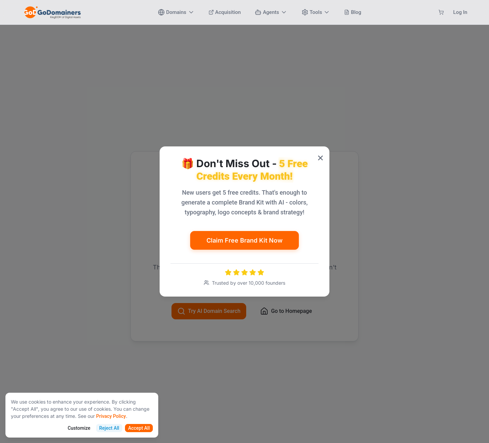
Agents (271, 12)
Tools (316, 12)
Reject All (109, 428)
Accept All (139, 428)
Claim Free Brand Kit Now (244, 240)
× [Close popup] (320, 157)
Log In (460, 12)
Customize (79, 428)
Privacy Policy (111, 416)
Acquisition (225, 12)
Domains (176, 12)
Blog (352, 12)
